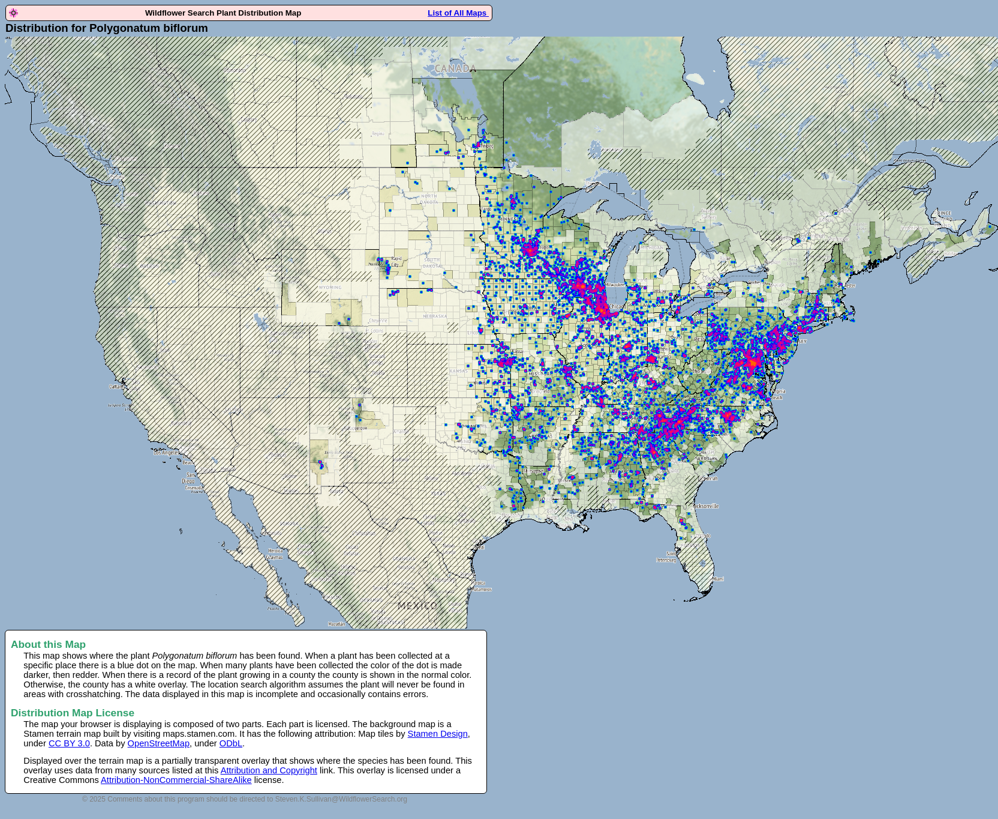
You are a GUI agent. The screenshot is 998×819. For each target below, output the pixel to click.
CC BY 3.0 (69, 743)
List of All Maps (458, 12)
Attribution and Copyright (269, 770)
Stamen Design (438, 734)
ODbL (231, 743)
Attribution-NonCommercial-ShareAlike (176, 780)
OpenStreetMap (159, 743)
